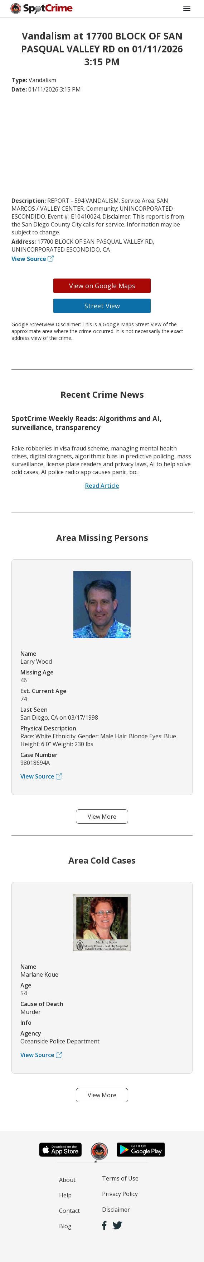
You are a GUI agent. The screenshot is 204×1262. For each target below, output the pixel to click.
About (67, 1180)
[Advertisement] (102, 145)
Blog (65, 1226)
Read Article (102, 486)
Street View (102, 306)
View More (102, 817)
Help (65, 1195)
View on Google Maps (102, 285)
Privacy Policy (120, 1194)
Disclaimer (116, 1210)
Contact (69, 1211)
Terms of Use (120, 1178)
